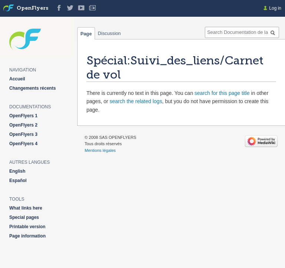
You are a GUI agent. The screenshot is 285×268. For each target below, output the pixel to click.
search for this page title (222, 93)
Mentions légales (100, 150)
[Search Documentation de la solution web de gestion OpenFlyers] (242, 32)
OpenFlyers (32, 8)
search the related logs (135, 101)
